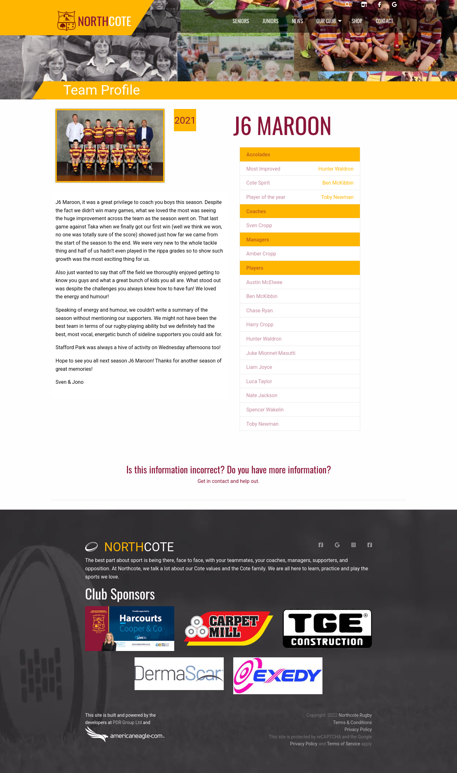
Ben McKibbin (261, 296)
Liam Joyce (259, 367)
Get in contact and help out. (228, 481)
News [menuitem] (297, 21)
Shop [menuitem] (357, 21)
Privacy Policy (358, 729)
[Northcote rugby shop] (364, 5)
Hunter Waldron (263, 339)
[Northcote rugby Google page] (394, 5)
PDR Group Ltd (127, 722)
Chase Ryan (259, 311)
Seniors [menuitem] (241, 21)
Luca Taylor (259, 381)
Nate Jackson (261, 395)
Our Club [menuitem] (326, 21)
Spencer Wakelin (265, 410)
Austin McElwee (264, 282)
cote (129, 547)
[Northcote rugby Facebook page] (379, 5)
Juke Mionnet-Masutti (270, 353)
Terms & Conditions (352, 722)
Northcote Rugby (355, 715)
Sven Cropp (259, 225)
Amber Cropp (261, 254)
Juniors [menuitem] (270, 21)
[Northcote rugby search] (347, 5)
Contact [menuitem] (384, 21)
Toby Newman (262, 424)
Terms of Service (343, 743)
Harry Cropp (259, 325)
